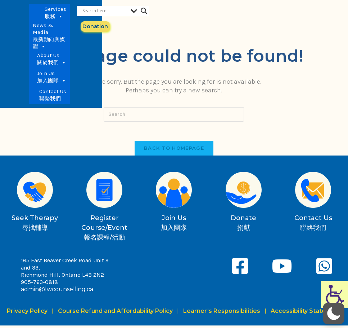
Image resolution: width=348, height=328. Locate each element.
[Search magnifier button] (339, 10)
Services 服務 (107, 13)
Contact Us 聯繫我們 (229, 31)
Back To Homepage (174, 150)
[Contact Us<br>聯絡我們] (313, 192)
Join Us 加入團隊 (228, 13)
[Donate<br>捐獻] (244, 192)
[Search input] (290, 10)
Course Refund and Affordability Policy (115, 313)
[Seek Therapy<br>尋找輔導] (35, 192)
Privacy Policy (28, 313)
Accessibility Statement (306, 313)
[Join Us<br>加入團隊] (174, 192)
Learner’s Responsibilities (221, 313)
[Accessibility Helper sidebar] (334, 294)
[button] (333, 313)
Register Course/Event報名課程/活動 (104, 230)
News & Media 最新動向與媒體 (148, 13)
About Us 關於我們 (192, 13)
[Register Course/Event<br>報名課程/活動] (104, 192)
